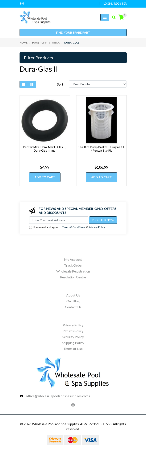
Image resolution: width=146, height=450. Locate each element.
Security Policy (73, 337)
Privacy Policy (97, 227)
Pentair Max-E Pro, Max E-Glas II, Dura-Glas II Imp (44, 148)
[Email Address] (58, 220)
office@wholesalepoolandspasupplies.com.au (59, 396)
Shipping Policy (73, 343)
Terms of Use (73, 349)
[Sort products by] (97, 84)
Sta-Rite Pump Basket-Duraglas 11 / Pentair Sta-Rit (101, 148)
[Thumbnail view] (24, 84)
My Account (73, 259)
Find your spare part (73, 32)
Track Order (73, 265)
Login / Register (115, 3)
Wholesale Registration (73, 271)
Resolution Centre (73, 277)
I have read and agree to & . (67, 227)
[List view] (32, 84)
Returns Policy (73, 331)
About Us (73, 295)
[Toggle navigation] (104, 17)
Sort (60, 84)
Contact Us (73, 307)
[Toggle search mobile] (112, 17)
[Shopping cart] (121, 17)
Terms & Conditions (73, 227)
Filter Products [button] (38, 57)
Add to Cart (44, 177)
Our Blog (73, 301)
